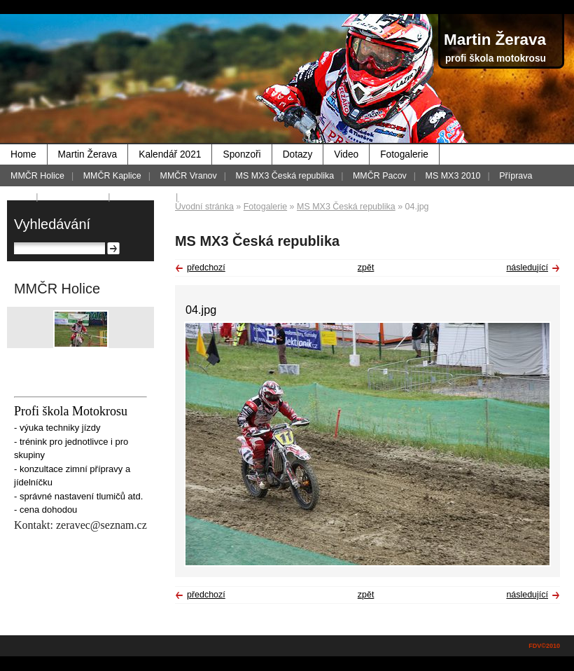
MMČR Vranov (188, 176)
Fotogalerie (404, 154)
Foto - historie (74, 197)
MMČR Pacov (380, 176)
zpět (366, 267)
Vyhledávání (52, 224)
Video (346, 154)
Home (23, 154)
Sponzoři (241, 154)
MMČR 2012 (144, 197)
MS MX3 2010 (453, 176)
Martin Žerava (88, 154)
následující (527, 267)
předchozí (206, 267)
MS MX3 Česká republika (285, 176)
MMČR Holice (37, 176)
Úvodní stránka (204, 207)
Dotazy (298, 154)
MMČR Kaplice (112, 176)
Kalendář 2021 (170, 154)
